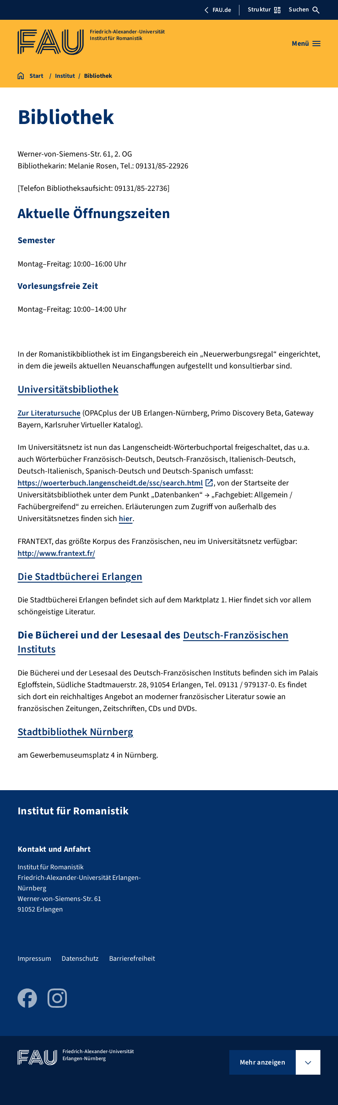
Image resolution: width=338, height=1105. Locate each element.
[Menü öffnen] (306, 43)
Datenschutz (80, 957)
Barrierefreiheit (132, 957)
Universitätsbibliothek (70, 389)
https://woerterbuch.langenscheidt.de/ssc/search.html (111, 482)
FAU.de (217, 10)
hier (125, 518)
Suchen (304, 9)
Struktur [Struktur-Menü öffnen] (264, 9)
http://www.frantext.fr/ (57, 552)
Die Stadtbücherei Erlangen (81, 575)
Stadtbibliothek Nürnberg (78, 730)
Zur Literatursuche (50, 412)
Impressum (34, 957)
